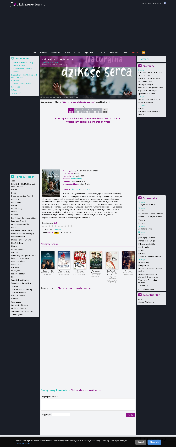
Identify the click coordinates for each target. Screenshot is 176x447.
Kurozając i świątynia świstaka (150, 217)
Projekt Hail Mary (18, 274)
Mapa (124, 53)
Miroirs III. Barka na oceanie (149, 111)
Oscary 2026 (114, 53)
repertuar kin (50, 97)
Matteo (128, 271)
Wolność (17, 93)
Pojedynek (15, 270)
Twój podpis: (46, 414)
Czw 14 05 (94, 110)
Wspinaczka (16, 302)
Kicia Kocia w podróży (20, 224)
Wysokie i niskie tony (19, 305)
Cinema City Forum (146, 302)
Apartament (64, 271)
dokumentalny (76, 179)
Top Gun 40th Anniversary (21, 289)
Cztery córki (48, 271)
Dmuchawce (16, 202)
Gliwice (145, 59)
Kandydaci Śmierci (18, 221)
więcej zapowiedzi (147, 289)
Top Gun (14, 286)
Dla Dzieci (101, 53)
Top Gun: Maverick (18, 292)
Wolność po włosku (146, 102)
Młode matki (143, 247)
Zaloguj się (145, 3)
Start (34, 53)
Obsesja (141, 220)
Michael (141, 108)
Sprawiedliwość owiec (147, 93)
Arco (13, 181)
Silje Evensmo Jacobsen (56, 65)
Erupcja (141, 234)
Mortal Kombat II (145, 81)
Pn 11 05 (77, 110)
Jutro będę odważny (146, 238)
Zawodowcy (143, 286)
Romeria (141, 223)
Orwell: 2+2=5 (16, 264)
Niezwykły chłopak (145, 84)
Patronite (135, 53)
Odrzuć (141, 442)
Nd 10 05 (71, 110)
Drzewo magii (143, 262)
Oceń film (58, 229)
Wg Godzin (88, 53)
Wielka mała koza (18, 295)
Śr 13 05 (88, 110)
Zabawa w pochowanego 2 (22, 311)
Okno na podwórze (19, 261)
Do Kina (67, 53)
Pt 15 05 (99, 110)
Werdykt (141, 253)
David (13, 193)
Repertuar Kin (151, 295)
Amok (140, 299)
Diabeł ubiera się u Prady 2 (149, 99)
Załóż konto (156, 3)
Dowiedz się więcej (22, 443)
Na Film (77, 53)
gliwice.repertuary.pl (31, 4)
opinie (78, 97)
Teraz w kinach (24, 176)
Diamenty (15, 199)
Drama (16, 72)
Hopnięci (16, 87)
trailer (72, 97)
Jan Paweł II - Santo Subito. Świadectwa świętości (112, 274)
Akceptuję (154, 442)
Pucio (15, 90)
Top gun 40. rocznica (146, 205)
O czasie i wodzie (18, 249)
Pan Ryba (15, 267)
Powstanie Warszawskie (96, 272)
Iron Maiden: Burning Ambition (150, 214)
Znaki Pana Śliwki (145, 229)
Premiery (43, 53)
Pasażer (141, 250)
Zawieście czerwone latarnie (149, 256)
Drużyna (80, 271)
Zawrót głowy (16, 314)
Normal (141, 114)
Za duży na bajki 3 (18, 308)
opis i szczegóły (62, 97)
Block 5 (141, 210)
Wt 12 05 (82, 110)
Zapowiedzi (55, 53)
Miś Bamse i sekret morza (21, 230)
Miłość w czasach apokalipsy (149, 78)
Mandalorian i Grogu (146, 241)
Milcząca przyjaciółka (146, 244)
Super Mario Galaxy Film (23, 68)
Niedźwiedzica (17, 243)
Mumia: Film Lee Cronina (21, 240)
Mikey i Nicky (143, 265)
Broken (14, 190)
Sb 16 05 (105, 110)
